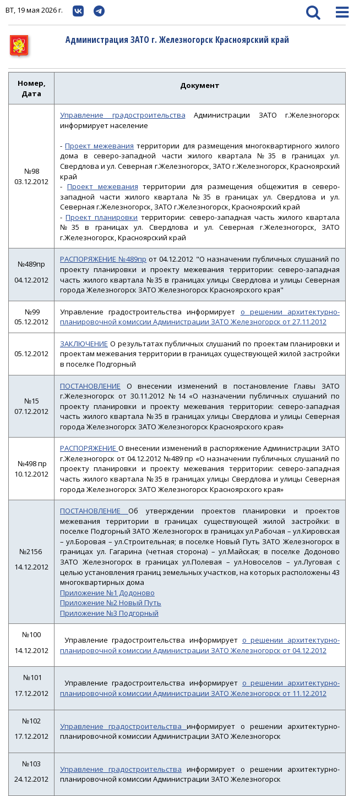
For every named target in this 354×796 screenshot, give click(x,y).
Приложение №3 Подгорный (109, 613)
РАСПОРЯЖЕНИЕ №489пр (103, 259)
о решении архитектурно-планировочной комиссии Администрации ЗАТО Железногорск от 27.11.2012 (200, 317)
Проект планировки (102, 217)
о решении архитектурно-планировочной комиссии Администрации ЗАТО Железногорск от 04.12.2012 (200, 645)
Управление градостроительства (123, 115)
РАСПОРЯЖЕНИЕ (89, 448)
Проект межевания (99, 146)
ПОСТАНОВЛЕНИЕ (90, 386)
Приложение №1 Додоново (107, 593)
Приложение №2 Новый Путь (110, 602)
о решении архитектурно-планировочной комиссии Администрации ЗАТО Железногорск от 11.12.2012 (200, 688)
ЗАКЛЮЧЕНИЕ (84, 344)
